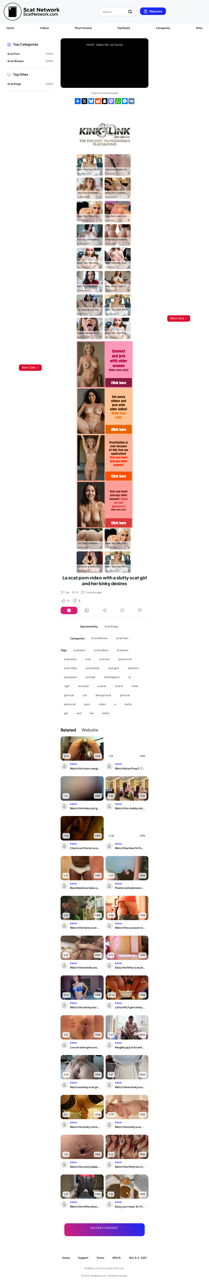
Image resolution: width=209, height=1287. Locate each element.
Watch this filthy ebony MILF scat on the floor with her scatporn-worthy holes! (85, 1206)
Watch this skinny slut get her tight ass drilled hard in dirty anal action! (85, 1007)
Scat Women (99, 638)
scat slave (70, 659)
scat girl (90, 677)
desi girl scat (103, 695)
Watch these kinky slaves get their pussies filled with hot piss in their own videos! (85, 967)
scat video (70, 668)
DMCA (116, 1257)
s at (85, 695)
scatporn (122, 650)
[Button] (69, 610)
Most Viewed (83, 28)
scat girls (113, 668)
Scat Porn (122, 638)
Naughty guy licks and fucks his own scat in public (130, 1047)
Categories (163, 28)
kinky (106, 713)
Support (83, 1257)
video (102, 704)
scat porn (79, 650)
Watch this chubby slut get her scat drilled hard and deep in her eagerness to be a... (130, 808)
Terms (100, 1257)
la (129, 677)
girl (66, 713)
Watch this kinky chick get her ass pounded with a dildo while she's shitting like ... (85, 1127)
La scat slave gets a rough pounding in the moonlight (85, 1047)
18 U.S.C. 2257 (138, 1257)
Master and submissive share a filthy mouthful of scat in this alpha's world (130, 887)
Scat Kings (111, 626)
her (92, 713)
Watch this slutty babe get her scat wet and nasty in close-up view (85, 1166)
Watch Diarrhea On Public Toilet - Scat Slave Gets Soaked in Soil (130, 848)
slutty (128, 704)
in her (135, 686)
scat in (119, 686)
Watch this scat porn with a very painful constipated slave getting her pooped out (130, 927)
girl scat (69, 695)
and (79, 713)
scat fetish (92, 668)
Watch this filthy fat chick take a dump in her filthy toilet (130, 1166)
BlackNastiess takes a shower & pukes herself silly (85, 887)
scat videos (101, 650)
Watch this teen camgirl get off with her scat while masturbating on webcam (85, 768)
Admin (73, 764)
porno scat (125, 659)
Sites (199, 28)
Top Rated (123, 28)
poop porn (70, 677)
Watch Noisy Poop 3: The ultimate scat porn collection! (130, 768)
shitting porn (112, 677)
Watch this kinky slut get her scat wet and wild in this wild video (85, 808)
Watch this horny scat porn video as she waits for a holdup (85, 927)
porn (87, 704)
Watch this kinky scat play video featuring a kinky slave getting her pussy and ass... (130, 1127)
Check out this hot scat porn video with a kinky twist (85, 848)
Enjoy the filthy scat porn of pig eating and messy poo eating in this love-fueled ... (130, 967)
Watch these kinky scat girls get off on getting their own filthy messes (130, 1087)
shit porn (133, 668)
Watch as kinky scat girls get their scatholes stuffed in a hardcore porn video (85, 1087)
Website (90, 729)
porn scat (70, 704)
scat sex (104, 659)
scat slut (83, 686)
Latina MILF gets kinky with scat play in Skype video (130, 1007)
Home (10, 28)
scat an (101, 686)
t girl (67, 686)
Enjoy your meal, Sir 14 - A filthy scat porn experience (130, 1206)
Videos (44, 28)
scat (88, 659)
